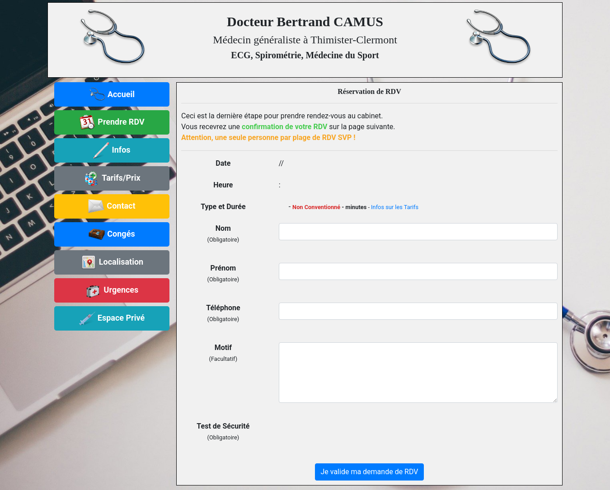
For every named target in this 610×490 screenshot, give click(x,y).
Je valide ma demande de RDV (369, 471)
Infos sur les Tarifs (394, 207)
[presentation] (347, 438)
